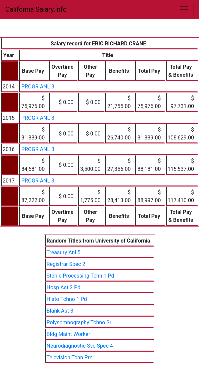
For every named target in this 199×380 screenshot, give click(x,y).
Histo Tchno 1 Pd (67, 299)
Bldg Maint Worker (68, 334)
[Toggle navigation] (184, 9)
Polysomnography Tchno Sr (79, 322)
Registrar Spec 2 (66, 264)
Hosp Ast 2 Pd (64, 287)
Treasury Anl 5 (64, 252)
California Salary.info (36, 9)
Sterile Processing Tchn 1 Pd (80, 276)
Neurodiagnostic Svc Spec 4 (80, 346)
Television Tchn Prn (70, 357)
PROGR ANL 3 (37, 86)
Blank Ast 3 (60, 311)
